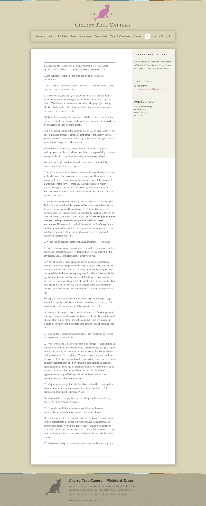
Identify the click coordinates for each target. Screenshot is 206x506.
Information (85, 36)
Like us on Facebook (157, 36)
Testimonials (101, 36)
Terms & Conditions (120, 36)
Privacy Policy (76, 500)
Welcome (40, 36)
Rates (73, 36)
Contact (137, 36)
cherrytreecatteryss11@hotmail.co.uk (149, 89)
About (51, 36)
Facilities (62, 36)
